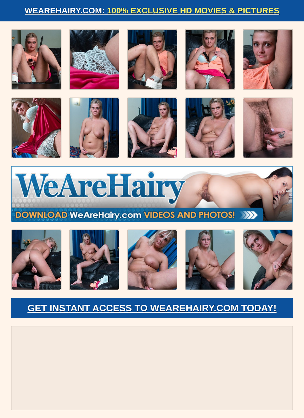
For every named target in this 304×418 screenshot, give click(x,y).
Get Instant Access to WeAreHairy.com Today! (151, 308)
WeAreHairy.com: (152, 10)
